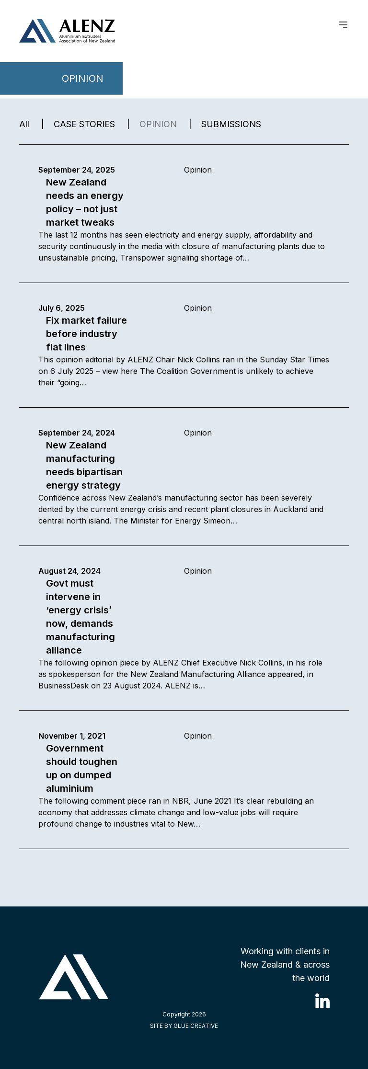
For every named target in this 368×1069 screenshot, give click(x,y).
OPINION (158, 124)
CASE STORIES (84, 124)
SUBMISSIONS (231, 124)
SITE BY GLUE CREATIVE (184, 1025)
